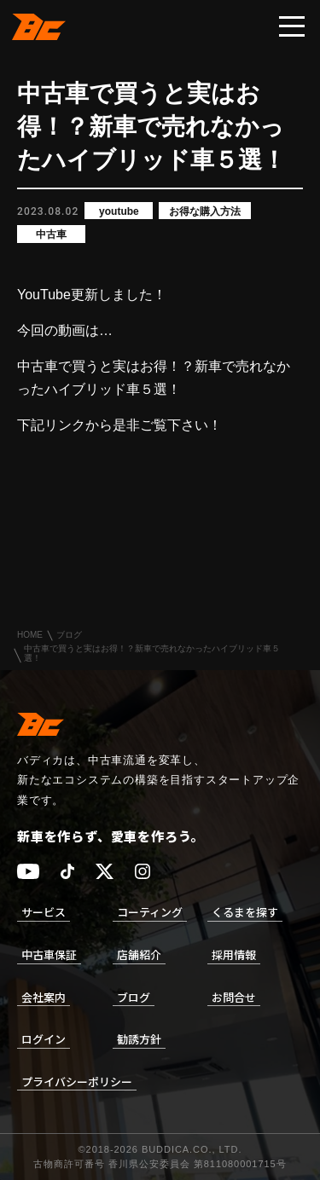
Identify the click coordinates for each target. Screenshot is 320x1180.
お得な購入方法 (205, 211)
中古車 (51, 234)
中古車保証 (49, 954)
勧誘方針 (139, 1039)
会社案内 (43, 997)
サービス (43, 912)
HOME (30, 634)
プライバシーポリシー (76, 1081)
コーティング (150, 912)
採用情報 (234, 954)
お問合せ (234, 997)
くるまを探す (245, 912)
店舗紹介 (139, 954)
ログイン (43, 1039)
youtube (119, 211)
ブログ (69, 634)
